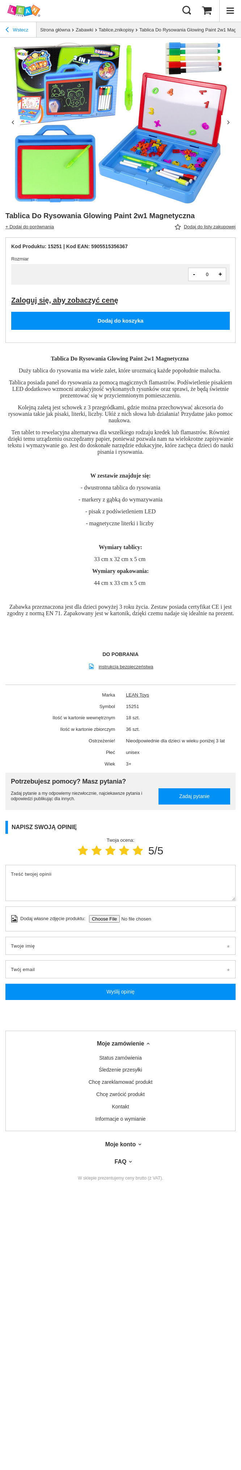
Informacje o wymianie (120, 1119)
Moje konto (120, 1144)
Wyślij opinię (120, 992)
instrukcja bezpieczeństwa (125, 666)
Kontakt (120, 1106)
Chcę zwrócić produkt (120, 1094)
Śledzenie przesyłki (120, 1070)
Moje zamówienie (120, 1043)
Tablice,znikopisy (116, 30)
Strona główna (55, 30)
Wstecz (16, 30)
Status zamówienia (120, 1058)
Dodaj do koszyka (121, 321)
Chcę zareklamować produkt (121, 1082)
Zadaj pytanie (194, 796)
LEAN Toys (137, 695)
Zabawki (84, 30)
